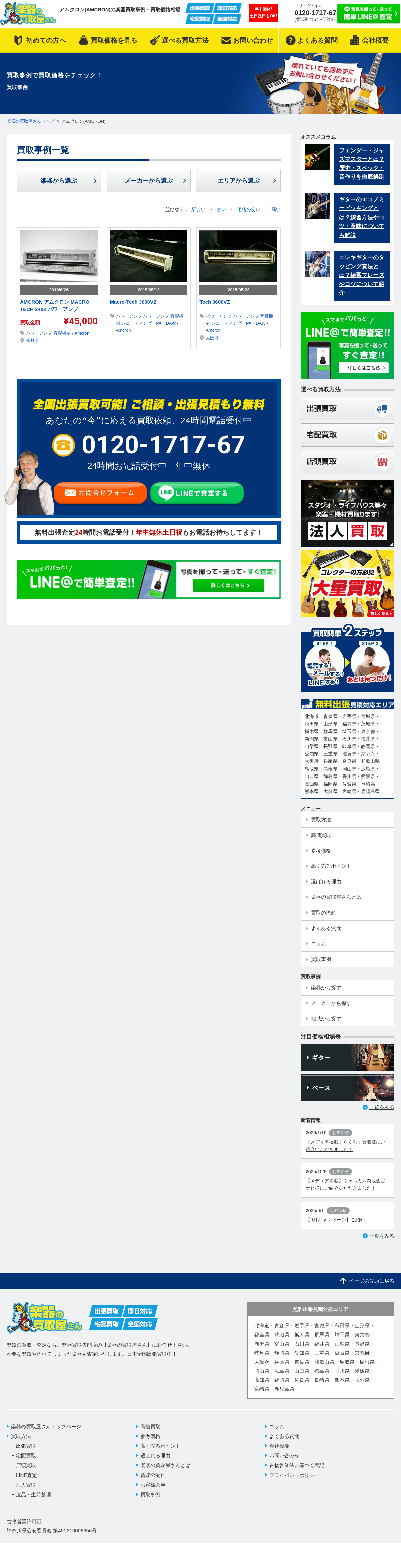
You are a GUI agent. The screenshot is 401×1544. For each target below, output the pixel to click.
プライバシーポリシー (294, 1481)
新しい (199, 210)
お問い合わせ (284, 1461)
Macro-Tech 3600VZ (133, 302)
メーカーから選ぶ (149, 180)
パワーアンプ (39, 333)
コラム (276, 1432)
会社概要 (279, 1451)
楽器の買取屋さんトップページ (46, 1432)
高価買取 (150, 1432)
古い (222, 210)
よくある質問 (284, 1442)
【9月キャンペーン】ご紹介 (335, 1225)
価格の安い (249, 210)
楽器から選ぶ (59, 180)
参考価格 (150, 1442)
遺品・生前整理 (33, 1500)
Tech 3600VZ (214, 302)
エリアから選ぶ (239, 180)
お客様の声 (152, 1490)
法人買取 (26, 1490)
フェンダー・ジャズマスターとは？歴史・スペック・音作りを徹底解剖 (361, 164)
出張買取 (26, 1451)
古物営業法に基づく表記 (296, 1471)
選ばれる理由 (155, 1461)
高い (276, 210)
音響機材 (62, 333)
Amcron (81, 333)
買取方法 (21, 1442)
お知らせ (340, 1138)
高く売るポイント (160, 1451)
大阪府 (212, 337)
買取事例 (150, 1500)
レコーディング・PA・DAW (149, 323)
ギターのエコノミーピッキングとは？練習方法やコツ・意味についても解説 (361, 219)
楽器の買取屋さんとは (165, 1471)
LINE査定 (26, 1481)
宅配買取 (26, 1461)
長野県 (32, 340)
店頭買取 (26, 1471)
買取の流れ (152, 1481)
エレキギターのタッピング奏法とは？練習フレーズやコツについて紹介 (361, 278)
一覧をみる (381, 1113)
